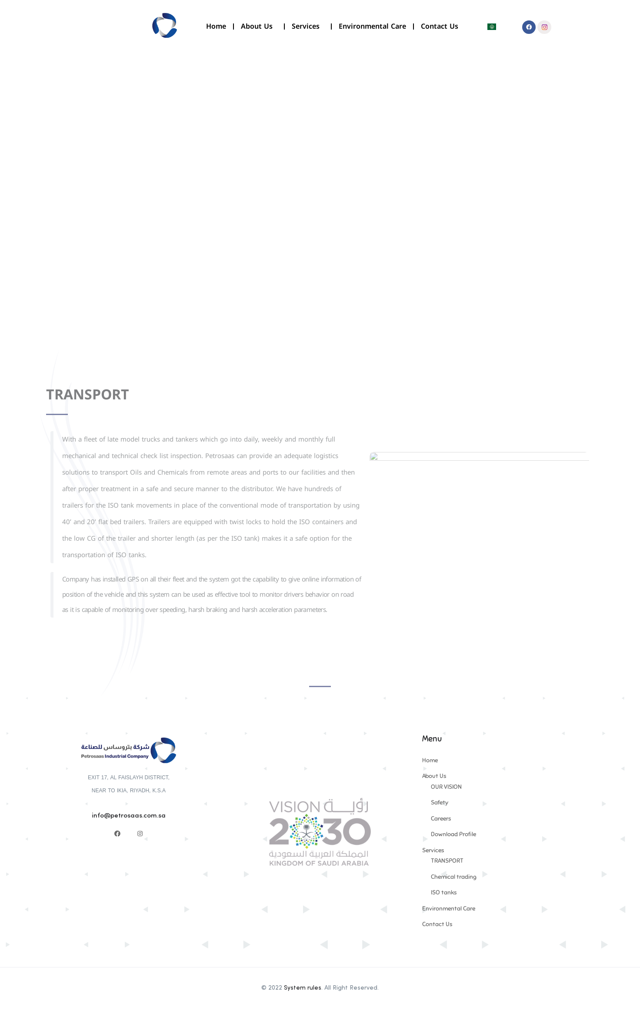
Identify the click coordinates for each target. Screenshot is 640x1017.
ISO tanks (444, 892)
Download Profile (453, 834)
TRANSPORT (447, 860)
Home (216, 26)
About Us (259, 26)
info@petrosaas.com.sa (129, 816)
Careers (441, 818)
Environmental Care (372, 26)
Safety (439, 802)
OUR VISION (446, 787)
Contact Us (439, 26)
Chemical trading (454, 877)
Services (308, 26)
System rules (302, 988)
